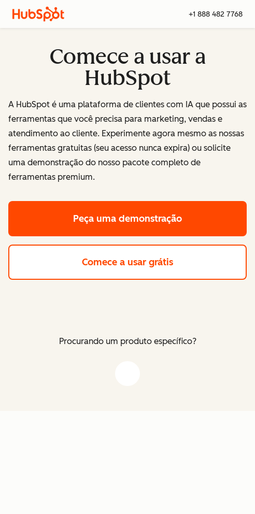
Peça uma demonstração (160, 217)
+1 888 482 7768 (216, 14)
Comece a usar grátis (164, 261)
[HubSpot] (38, 14)
